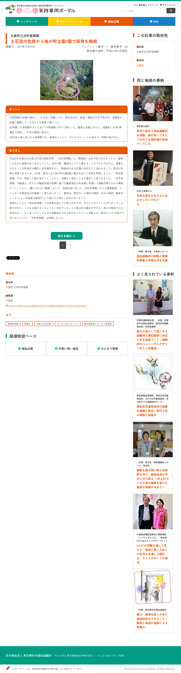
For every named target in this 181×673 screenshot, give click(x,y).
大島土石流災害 (43, 323)
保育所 (27, 323)
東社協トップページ (148, 4)
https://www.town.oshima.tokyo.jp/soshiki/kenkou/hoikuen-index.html (47, 305)
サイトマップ (169, 4)
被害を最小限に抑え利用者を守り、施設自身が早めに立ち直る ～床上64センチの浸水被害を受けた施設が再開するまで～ (153, 478)
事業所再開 (13, 323)
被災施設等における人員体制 (98, 323)
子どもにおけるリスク (67, 323)
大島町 (140, 65)
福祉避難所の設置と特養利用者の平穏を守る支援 (152, 258)
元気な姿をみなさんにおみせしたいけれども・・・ (152, 199)
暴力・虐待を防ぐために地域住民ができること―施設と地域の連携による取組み (152, 620)
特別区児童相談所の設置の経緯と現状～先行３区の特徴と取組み (152, 410)
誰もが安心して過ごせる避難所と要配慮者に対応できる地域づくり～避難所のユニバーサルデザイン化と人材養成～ (152, 339)
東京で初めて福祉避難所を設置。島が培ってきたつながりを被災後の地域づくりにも (152, 137)
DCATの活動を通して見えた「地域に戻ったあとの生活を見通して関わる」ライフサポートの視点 (152, 553)
